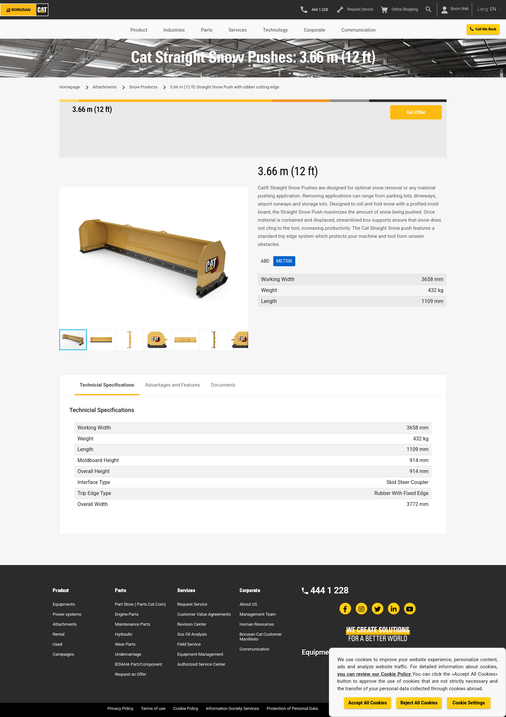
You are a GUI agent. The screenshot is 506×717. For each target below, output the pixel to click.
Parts (207, 30)
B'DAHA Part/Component (138, 664)
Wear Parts (125, 644)
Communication (254, 648)
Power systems (67, 614)
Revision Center (191, 624)
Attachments (104, 87)
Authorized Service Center (201, 664)
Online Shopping (399, 9)
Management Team (257, 614)
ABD (265, 261)
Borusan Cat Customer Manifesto (260, 636)
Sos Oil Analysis (192, 634)
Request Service (355, 9)
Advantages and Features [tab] (172, 385)
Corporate (314, 30)
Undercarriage (128, 654)
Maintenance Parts (132, 624)
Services (237, 30)
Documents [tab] (223, 385)
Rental (58, 634)
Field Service (189, 644)
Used (57, 644)
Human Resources (256, 624)
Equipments (64, 604)
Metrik (284, 261)
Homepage (69, 87)
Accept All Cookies (367, 702)
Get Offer (416, 112)
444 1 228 (329, 590)
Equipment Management (200, 654)
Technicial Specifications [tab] (107, 385)
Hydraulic (123, 634)
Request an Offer (130, 674)
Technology (275, 30)
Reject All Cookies (419, 702)
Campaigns (63, 654)
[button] (242, 193)
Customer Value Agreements (204, 614)
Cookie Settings (468, 702)
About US (248, 604)
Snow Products (143, 87)
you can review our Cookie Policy (374, 674)
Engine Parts (126, 614)
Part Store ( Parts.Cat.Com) (140, 604)
